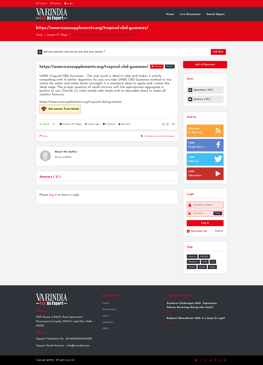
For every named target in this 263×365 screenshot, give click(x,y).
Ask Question (109, 309)
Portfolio (204, 257)
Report (170, 66)
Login (68, 3)
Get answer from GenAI (60, 109)
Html (205, 262)
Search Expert (215, 14)
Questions (108, 322)
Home (170, 14)
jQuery (192, 267)
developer (170, 136)
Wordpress (193, 262)
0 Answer (109, 124)
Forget (217, 213)
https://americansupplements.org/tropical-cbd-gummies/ (93, 67)
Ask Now (218, 52)
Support (55, 3)
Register (219, 231)
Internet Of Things (57, 35)
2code (202, 267)
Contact (41, 3)
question (159, 136)
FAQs (106, 329)
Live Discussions (190, 14)
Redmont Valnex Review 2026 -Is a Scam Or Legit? (196, 318)
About (106, 316)
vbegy (212, 267)
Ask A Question (205, 64)
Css (212, 262)
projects (192, 257)
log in (53, 195)
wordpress (149, 136)
